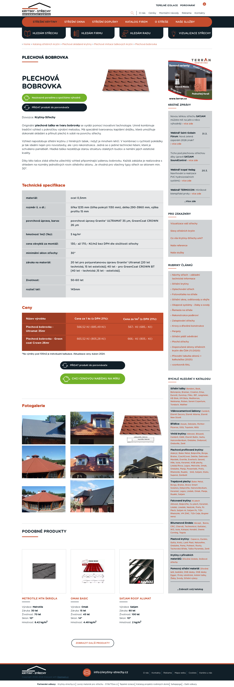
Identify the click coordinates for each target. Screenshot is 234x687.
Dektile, (194, 456)
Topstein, (189, 427)
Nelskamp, (175, 401)
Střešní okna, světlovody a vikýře (190, 300)
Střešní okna (74, 22)
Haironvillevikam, (178, 440)
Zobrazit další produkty (93, 643)
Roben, (184, 401)
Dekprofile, (185, 488)
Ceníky (152, 13)
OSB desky (189, 572)
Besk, (198, 389)
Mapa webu (180, 673)
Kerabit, (193, 530)
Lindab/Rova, (176, 466)
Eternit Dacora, (177, 414)
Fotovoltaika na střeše (184, 294)
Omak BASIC (79, 598)
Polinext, (191, 546)
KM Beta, (184, 398)
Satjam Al (181, 510)
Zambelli (183, 475)
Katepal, (185, 530)
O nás (142, 13)
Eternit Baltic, (192, 437)
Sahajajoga (176, 684)
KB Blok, (174, 398)
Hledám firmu (88, 33)
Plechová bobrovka (146, 44)
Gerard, (201, 460)
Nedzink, (191, 507)
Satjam (181, 494)
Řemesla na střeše (182, 310)
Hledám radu (136, 33)
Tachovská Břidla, (179, 549)
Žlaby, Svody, (176, 578)
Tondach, (174, 405)
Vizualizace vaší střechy (183, 224)
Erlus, (201, 392)
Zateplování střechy (183, 321)
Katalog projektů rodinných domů (152, 684)
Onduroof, (202, 440)
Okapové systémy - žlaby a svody (191, 305)
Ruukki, (184, 472)
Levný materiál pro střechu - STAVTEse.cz (97, 684)
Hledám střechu (41, 33)
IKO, (172, 530)
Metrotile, (195, 466)
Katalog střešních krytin (46, 44)
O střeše (161, 22)
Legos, (187, 466)
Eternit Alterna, (193, 414)
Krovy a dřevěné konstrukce (188, 326)
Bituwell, (200, 434)
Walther (183, 405)
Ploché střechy (180, 342)
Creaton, (194, 392)
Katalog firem (136, 22)
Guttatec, (201, 526)
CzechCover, (184, 456)
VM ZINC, (185, 513)
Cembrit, (206, 411)
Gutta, (202, 437)
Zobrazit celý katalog (191, 589)
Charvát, (180, 526)
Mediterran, (194, 398)
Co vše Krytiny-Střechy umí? (186, 238)
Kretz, (180, 543)
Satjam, (198, 472)
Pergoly (176, 331)
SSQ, (181, 427)
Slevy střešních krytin (182, 231)
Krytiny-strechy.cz (66, 684)
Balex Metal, (184, 453)
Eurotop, (183, 395)
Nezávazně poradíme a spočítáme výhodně (52, 97)
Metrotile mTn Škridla (39, 598)
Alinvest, (191, 434)
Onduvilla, (175, 443)
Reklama (186, 13)
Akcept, (197, 523)
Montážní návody (169, 13)
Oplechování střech (183, 289)
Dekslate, (192, 424)
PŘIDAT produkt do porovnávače (46, 107)
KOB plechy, (197, 463)
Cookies (192, 673)
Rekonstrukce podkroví (185, 315)
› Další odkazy (190, 684)
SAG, (192, 472)
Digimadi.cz (63, 677)
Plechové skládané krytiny (77, 44)
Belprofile (195, 453)
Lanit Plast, (188, 543)
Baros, (206, 523)
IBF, (195, 395)
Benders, (190, 389)
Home (27, 44)
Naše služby (185, 22)
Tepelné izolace (127, 684)
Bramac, (186, 392)
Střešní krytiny (45, 22)
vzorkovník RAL (181, 365)
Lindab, (190, 491)
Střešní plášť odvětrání (185, 336)
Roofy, (198, 546)
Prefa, (201, 469)
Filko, (190, 395)
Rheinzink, (175, 472)
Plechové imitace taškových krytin (113, 44)
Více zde (191, 201)
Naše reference (178, 245)
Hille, (172, 463)
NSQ (196, 427)
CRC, (172, 526)
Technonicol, (191, 526)
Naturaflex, (200, 543)
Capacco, (195, 539)
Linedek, (182, 507)
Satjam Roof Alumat (135, 598)
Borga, (205, 453)
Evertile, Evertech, (188, 460)
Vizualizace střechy (191, 33)
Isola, (178, 463)
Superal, (174, 475)
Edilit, (182, 437)
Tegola (182, 533)
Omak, (204, 466)
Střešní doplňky (105, 22)
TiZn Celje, (196, 513)
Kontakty (200, 13)
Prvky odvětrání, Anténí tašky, (191, 575)
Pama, (183, 546)
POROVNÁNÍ (187, 5)
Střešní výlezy (190, 578)
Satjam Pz (192, 510)
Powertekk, (192, 469)
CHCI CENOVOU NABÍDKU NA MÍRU (91, 379)
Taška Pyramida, (196, 549)
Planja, (183, 469)
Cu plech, (194, 504)
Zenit (183, 443)
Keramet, (185, 463)
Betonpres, (175, 392)
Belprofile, (184, 504)
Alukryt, (174, 453)
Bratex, (173, 456)
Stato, (206, 472)
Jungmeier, (203, 395)
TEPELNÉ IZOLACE (167, 5)
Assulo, (183, 424)
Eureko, (204, 539)
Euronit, (174, 395)
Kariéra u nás (205, 673)
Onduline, (191, 440)
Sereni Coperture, (197, 401)
